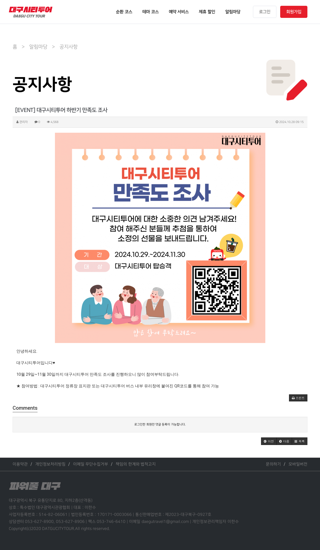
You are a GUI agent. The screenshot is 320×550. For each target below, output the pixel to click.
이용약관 (20, 464)
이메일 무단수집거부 (90, 464)
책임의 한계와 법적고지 (136, 464)
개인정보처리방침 (50, 464)
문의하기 (273, 464)
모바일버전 (298, 464)
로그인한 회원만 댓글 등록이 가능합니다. (159, 424)
